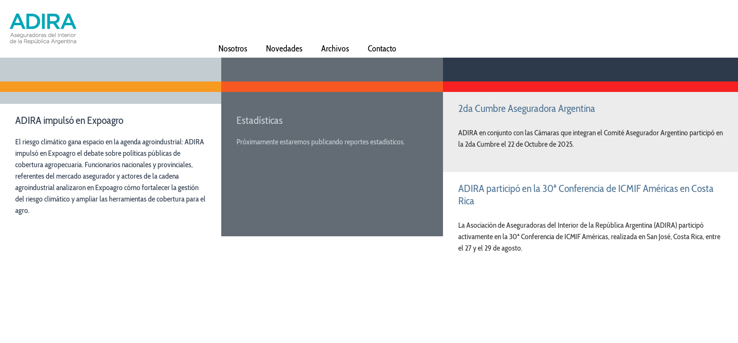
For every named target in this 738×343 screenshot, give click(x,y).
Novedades (284, 47)
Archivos (335, 47)
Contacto (382, 47)
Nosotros (232, 47)
